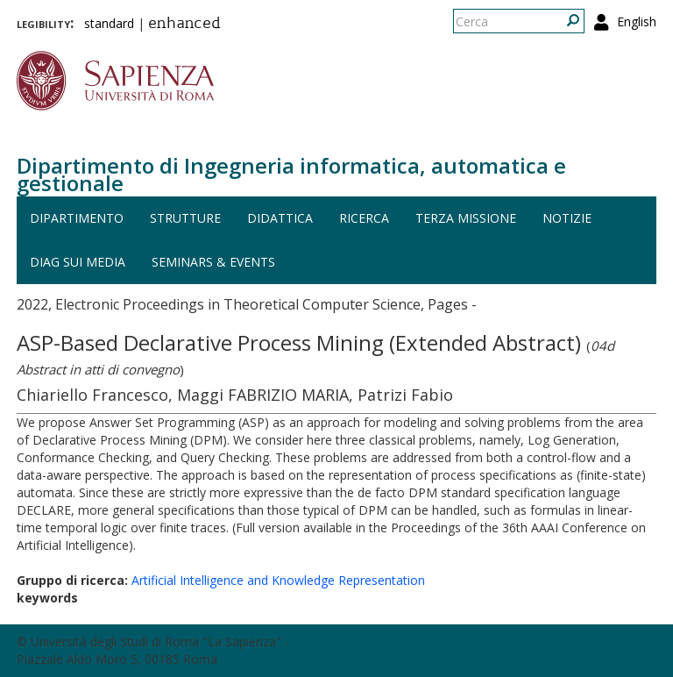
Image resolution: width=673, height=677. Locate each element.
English (636, 21)
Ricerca (364, 218)
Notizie (567, 218)
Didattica (280, 218)
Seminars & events (213, 261)
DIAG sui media (77, 261)
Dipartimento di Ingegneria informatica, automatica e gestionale (291, 174)
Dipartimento (77, 218)
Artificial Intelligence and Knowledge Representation (278, 580)
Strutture (185, 218)
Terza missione (465, 218)
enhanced (184, 24)
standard (109, 23)
